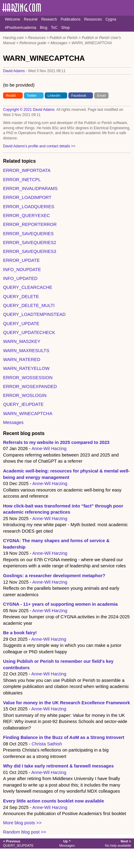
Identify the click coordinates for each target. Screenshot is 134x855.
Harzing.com (13, 38)
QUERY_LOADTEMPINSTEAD (34, 314)
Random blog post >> (24, 832)
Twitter (32, 95)
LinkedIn (54, 95)
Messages (59, 43)
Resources (93, 19)
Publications (71, 19)
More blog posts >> (22, 822)
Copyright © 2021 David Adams (29, 109)
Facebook (78, 95)
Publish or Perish (64, 38)
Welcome (12, 19)
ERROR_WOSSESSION (27, 377)
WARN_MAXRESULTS (26, 350)
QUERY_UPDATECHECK (29, 332)
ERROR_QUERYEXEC (26, 215)
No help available (118, 843)
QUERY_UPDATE (21, 323)
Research (49, 19)
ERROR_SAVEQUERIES (28, 233)
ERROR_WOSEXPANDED (30, 386)
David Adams (14, 71)
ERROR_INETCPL (22, 179)
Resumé (31, 19)
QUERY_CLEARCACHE (27, 287)
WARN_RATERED (21, 359)
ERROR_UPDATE (21, 260)
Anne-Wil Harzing (49, 448)
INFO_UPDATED (20, 278)
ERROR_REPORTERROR (30, 224)
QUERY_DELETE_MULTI (29, 305)
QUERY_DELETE (21, 296)
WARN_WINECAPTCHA (91, 43)
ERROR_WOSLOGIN (25, 395)
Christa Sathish (47, 743)
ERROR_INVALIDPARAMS (30, 188)
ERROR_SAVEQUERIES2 (29, 242)
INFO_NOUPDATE (22, 269)
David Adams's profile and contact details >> (39, 146)
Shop (65, 27)
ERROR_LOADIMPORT (27, 197)
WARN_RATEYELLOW (26, 368)
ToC (54, 27)
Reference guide (32, 43)
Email (101, 95)
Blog (43, 27)
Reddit (11, 95)
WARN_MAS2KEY (21, 341)
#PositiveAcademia (20, 27)
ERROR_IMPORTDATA (27, 170)
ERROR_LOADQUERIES (28, 206)
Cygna (110, 19)
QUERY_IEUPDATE (23, 404)
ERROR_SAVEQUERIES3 (29, 251)
